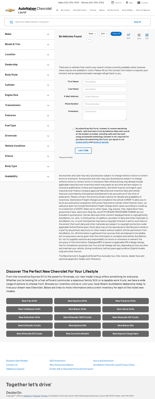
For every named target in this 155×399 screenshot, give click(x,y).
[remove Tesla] (92, 34)
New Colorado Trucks (29, 321)
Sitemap (36, 392)
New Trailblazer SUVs (29, 305)
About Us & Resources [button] (143, 10)
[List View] (147, 34)
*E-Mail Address (71, 92)
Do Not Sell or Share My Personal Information (71, 365)
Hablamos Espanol (15, 365)
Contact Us (12, 361)
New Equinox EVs (77, 321)
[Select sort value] (129, 34)
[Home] (57, 10)
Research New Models (17, 357)
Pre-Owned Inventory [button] (80, 10)
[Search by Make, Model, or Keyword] (73, 22)
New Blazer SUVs (77, 305)
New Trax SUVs (29, 297)
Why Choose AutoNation (62, 361)
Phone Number (71, 100)
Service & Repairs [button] (127, 10)
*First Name (73, 77)
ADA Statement (58, 357)
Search (137, 22)
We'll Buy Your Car (113, 10)
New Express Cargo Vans (125, 330)
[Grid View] (138, 34)
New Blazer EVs (126, 321)
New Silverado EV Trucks (29, 330)
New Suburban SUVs (29, 313)
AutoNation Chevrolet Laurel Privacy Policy (114, 361)
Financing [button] (93, 10)
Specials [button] (101, 10)
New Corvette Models (77, 330)
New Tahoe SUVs (125, 305)
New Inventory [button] (65, 10)
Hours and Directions (103, 357)
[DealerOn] (14, 388)
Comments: (73, 107)
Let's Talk (83, 146)
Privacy (45, 392)
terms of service (100, 138)
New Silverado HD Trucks (125, 313)
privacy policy (82, 138)
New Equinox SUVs (77, 297)
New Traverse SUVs (126, 297)
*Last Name (73, 85)
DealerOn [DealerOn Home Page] (28, 392)
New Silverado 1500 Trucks (77, 313)
